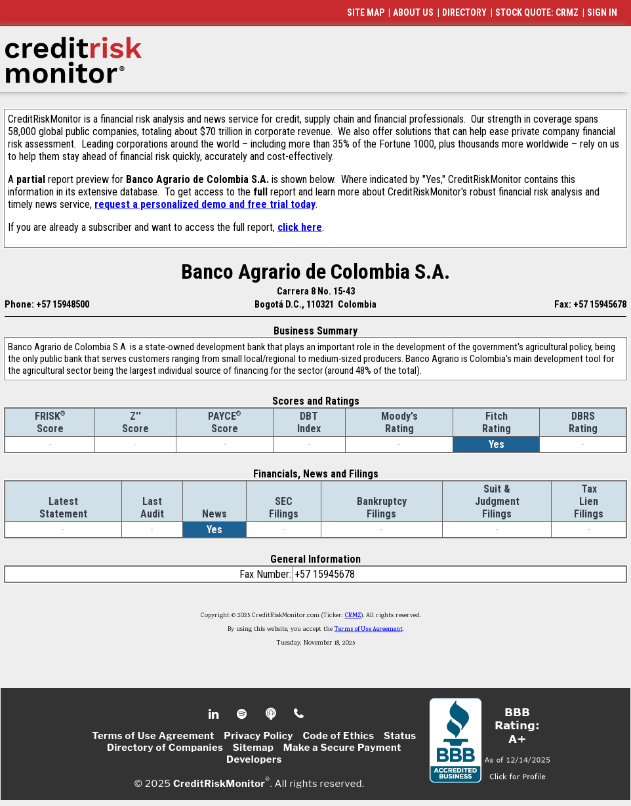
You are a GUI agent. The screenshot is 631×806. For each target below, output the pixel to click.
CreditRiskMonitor (219, 784)
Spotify (243, 714)
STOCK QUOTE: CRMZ (537, 12)
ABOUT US (413, 12)
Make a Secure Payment (342, 748)
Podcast (272, 714)
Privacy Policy (258, 736)
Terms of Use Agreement (369, 629)
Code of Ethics (338, 736)
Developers (254, 759)
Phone (299, 714)
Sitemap (253, 748)
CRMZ (353, 615)
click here (299, 227)
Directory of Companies (165, 748)
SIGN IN (602, 12)
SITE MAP (365, 12)
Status (400, 736)
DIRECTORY (464, 12)
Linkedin (215, 714)
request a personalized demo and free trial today (205, 204)
